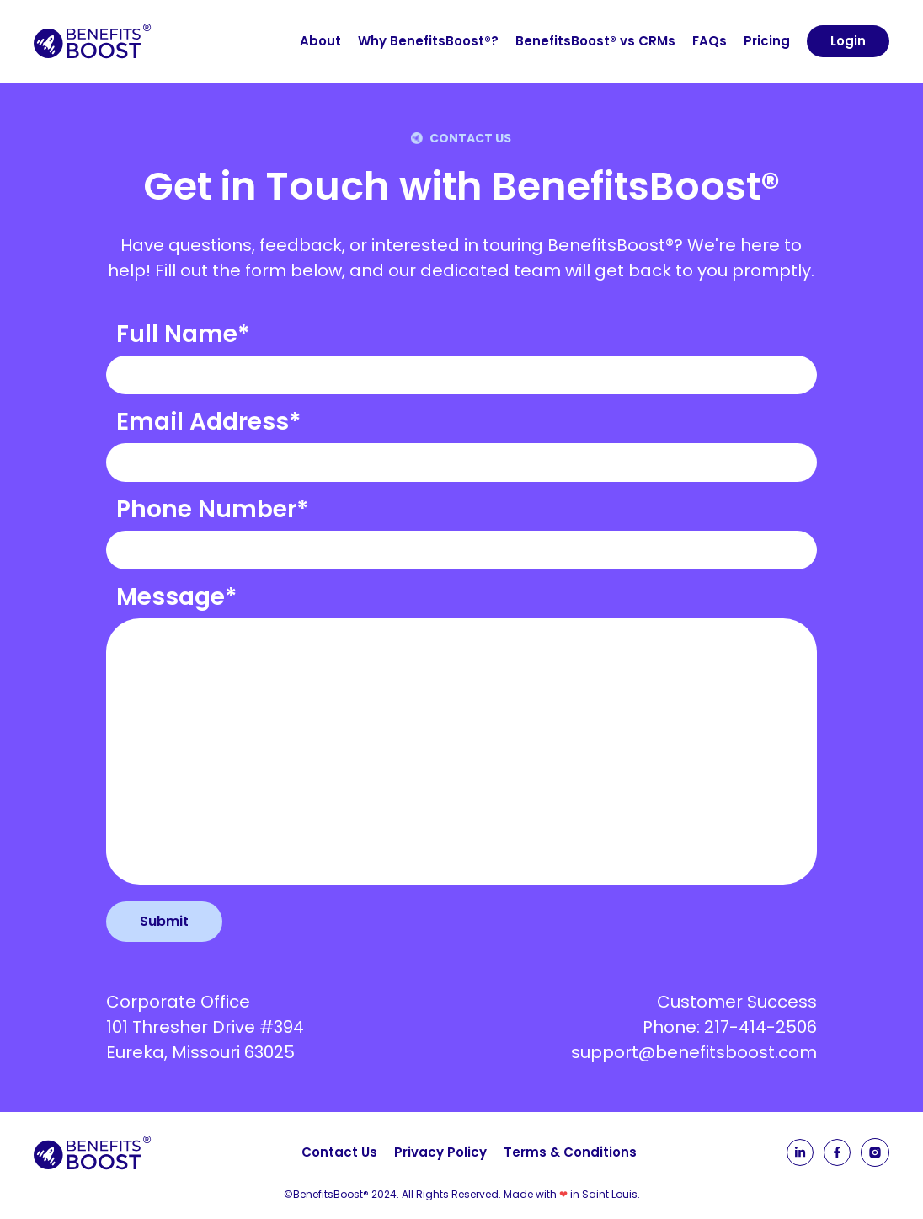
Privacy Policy (440, 1152)
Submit (164, 921)
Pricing (767, 41)
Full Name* (183, 334)
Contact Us (339, 1152)
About (320, 41)
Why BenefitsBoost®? (428, 41)
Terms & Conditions (570, 1152)
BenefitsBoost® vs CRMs (595, 41)
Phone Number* (212, 509)
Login (848, 41)
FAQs (709, 41)
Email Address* (208, 421)
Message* (176, 596)
